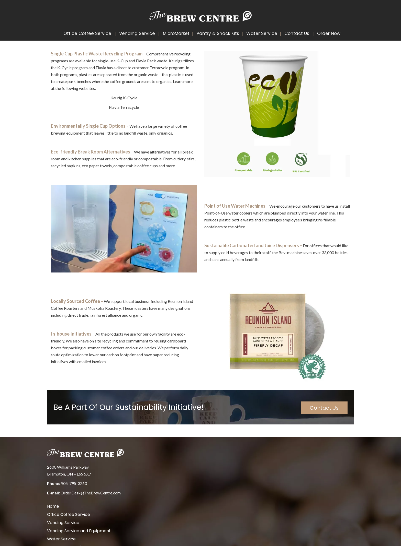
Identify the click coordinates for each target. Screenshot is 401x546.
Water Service (261, 33)
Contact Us (296, 33)
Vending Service (137, 33)
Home (53, 506)
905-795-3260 (74, 483)
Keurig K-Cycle (123, 97)
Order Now (328, 33)
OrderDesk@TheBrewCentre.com (91, 492)
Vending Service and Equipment (79, 531)
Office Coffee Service (87, 33)
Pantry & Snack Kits (218, 33)
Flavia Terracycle (124, 107)
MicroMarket (176, 33)
